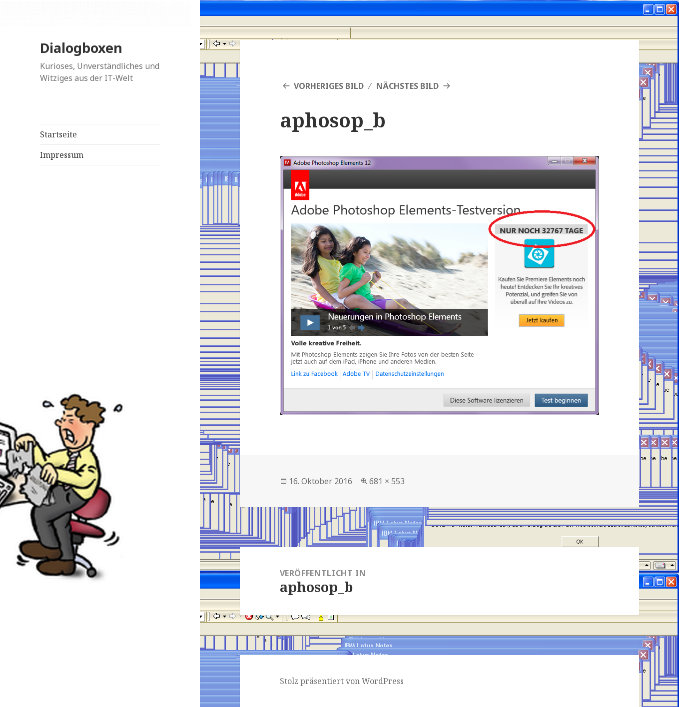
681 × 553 (387, 481)
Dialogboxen (81, 47)
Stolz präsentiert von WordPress (342, 681)
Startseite (58, 134)
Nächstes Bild (407, 85)
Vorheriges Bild (329, 85)
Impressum (61, 154)
